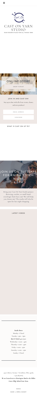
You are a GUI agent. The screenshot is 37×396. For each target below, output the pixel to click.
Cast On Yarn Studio (18, 28)
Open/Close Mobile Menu (4, 3)
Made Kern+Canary (18, 392)
